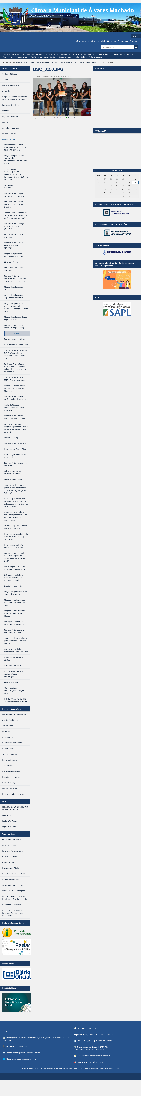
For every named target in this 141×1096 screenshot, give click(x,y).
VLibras (135, 41)
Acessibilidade (100, 41)
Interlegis (93, 1068)
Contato (113, 41)
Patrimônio (7, 57)
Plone (116, 1068)
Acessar (135, 36)
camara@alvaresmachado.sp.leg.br (27, 1052)
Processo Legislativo (11, 709)
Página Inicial (8, 54)
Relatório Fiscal (64, 57)
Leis (4, 801)
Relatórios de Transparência (43, 57)
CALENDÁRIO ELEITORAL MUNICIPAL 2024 (116, 54)
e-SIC (19, 54)
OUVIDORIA (82, 1062)
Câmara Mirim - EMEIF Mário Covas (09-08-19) (79, 62)
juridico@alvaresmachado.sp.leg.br (90, 1049)
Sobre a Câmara (36, 62)
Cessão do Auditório (105, 1040)
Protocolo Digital (84, 1040)
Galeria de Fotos (51, 62)
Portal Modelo (66, 1068)
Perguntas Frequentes (34, 54)
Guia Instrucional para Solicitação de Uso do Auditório (71, 54)
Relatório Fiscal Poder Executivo (88, 57)
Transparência (9, 834)
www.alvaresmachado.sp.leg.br (23, 1059)
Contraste (124, 41)
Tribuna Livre (21, 57)
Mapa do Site (84, 41)
